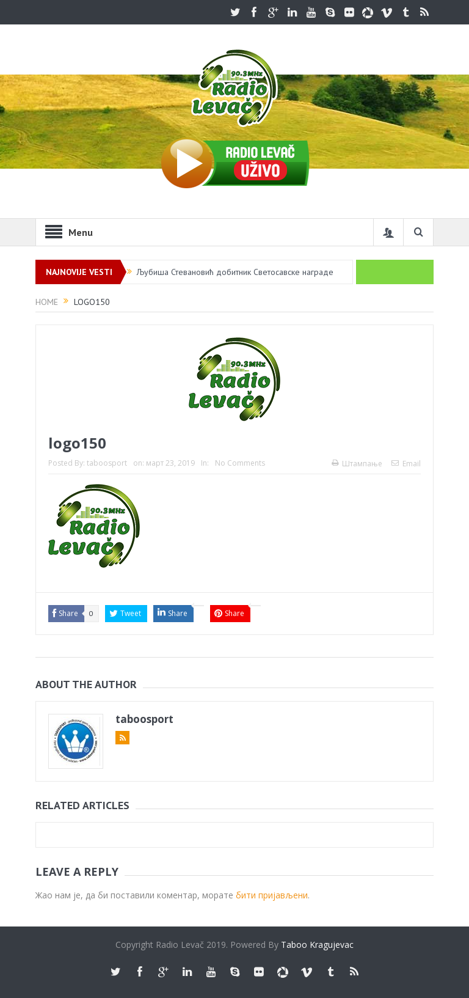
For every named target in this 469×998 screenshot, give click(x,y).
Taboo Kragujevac (317, 944)
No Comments (240, 463)
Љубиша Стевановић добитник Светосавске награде (235, 271)
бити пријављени (272, 895)
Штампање (357, 463)
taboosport (107, 463)
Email (406, 463)
